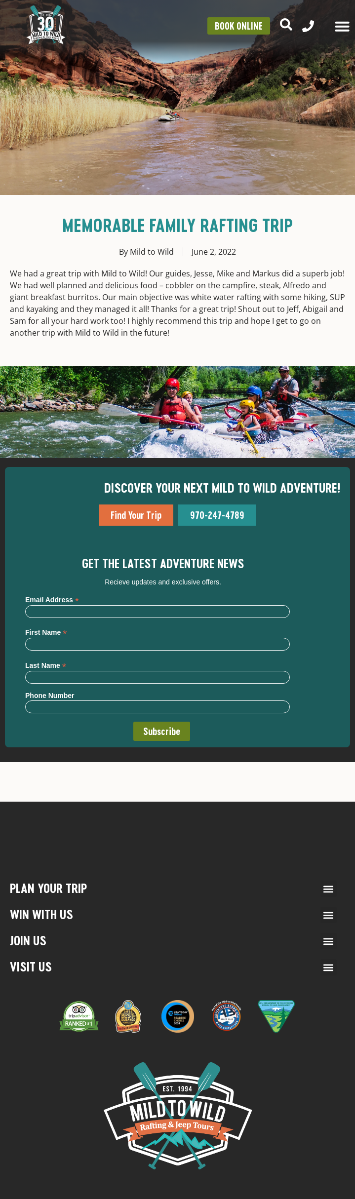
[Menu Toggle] (342, 26)
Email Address (52, 599)
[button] (328, 889)
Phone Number (50, 695)
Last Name (45, 665)
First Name (46, 632)
